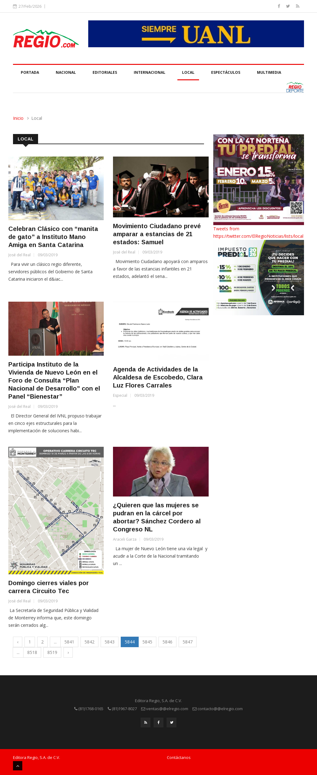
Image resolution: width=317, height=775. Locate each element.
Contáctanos (179, 757)
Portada (30, 72)
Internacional (149, 72)
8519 (52, 652)
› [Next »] (68, 652)
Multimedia (269, 72)
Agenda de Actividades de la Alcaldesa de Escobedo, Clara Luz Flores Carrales (158, 377)
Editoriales (105, 72)
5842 (89, 642)
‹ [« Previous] (17, 642)
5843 (110, 642)
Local (188, 72)
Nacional (66, 72)
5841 (69, 642)
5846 (167, 642)
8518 (32, 652)
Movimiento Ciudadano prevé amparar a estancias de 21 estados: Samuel (157, 234)
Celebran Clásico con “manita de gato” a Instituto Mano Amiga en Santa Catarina (53, 236)
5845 (147, 642)
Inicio (18, 118)
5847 (188, 642)
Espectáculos (225, 72)
